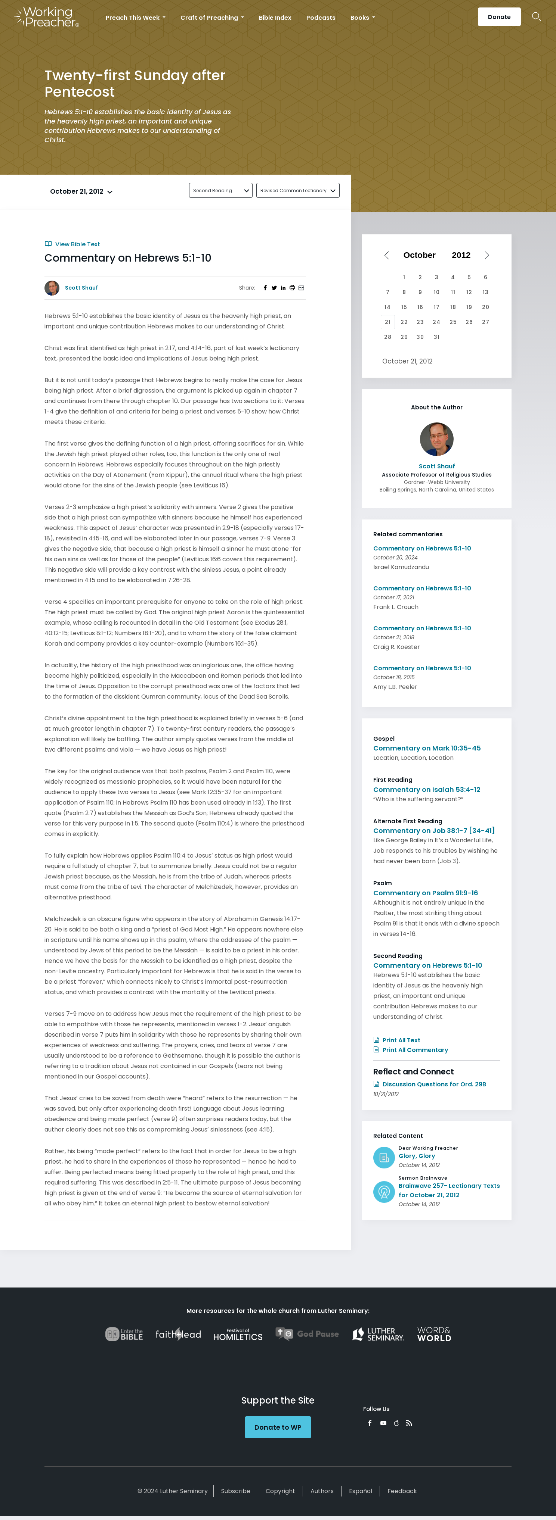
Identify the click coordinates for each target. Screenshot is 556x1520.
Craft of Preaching (210, 17)
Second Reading (212, 190)
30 (420, 337)
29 (404, 337)
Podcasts (321, 17)
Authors (322, 1491)
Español (360, 1491)
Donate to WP (278, 1427)
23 (420, 322)
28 (388, 337)
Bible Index (275, 17)
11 (453, 292)
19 (469, 307)
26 (469, 322)
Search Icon (536, 16)
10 (437, 292)
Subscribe (235, 1491)
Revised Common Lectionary (293, 190)
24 (437, 322)
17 (437, 307)
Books (360, 17)
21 (388, 322)
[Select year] (464, 255)
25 (453, 322)
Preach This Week (133, 17)
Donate (499, 17)
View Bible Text (72, 244)
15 (404, 307)
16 (420, 307)
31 (437, 337)
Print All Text (396, 1040)
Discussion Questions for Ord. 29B (429, 1084)
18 (453, 307)
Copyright (280, 1491)
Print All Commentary (410, 1050)
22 (404, 322)
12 (469, 292)
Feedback (402, 1491)
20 (485, 307)
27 (485, 322)
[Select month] (422, 255)
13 (486, 292)
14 (387, 307)
